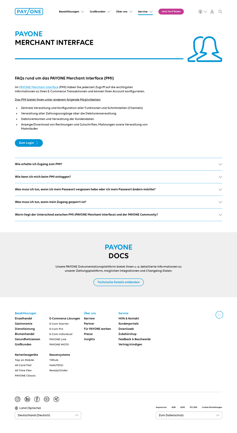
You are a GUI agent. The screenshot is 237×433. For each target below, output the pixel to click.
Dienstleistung (25, 329)
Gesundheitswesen (27, 339)
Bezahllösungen (25, 313)
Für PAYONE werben (97, 329)
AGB (174, 407)
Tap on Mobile (24, 360)
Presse (88, 334)
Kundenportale (128, 323)
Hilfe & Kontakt (128, 318)
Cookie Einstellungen (212, 407)
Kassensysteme (59, 354)
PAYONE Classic (25, 375)
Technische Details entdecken (119, 282)
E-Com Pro (56, 329)
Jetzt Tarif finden (171, 11)
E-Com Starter (59, 323)
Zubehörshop (127, 334)
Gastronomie (23, 323)
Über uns (90, 313)
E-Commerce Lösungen (64, 318)
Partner (89, 323)
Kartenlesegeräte (26, 354)
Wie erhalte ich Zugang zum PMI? (118, 164)
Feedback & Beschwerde (134, 339)
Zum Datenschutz (171, 415)
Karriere (89, 318)
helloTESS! (56, 365)
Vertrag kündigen (130, 344)
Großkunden (23, 344)
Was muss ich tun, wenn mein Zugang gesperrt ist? (118, 202)
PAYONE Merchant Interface (38, 87)
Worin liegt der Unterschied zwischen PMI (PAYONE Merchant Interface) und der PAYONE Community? (118, 214)
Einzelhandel (23, 318)
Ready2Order (58, 370)
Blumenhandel (24, 334)
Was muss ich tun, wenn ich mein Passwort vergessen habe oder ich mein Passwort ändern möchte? (118, 189)
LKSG (182, 407)
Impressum (161, 407)
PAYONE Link (57, 339)
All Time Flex (23, 370)
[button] (220, 11)
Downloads (126, 329)
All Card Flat (23, 365)
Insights (89, 339)
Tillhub (53, 360)
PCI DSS (193, 407)
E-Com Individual (60, 334)
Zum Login (29, 143)
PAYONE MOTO (59, 344)
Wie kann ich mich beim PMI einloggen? (118, 177)
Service (123, 313)
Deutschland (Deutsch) (34, 415)
